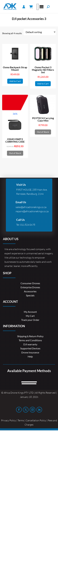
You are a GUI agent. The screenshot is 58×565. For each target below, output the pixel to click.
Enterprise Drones (30, 287)
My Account (30, 311)
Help (30, 356)
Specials (30, 295)
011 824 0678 (27, 224)
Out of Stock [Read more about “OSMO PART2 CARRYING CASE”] (15, 153)
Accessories (30, 291)
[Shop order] (40, 32)
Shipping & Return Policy (30, 336)
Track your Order (30, 319)
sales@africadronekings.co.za (31, 207)
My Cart (30, 315)
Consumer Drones (30, 283)
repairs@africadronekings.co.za (32, 211)
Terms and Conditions (30, 340)
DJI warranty (30, 344)
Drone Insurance (30, 352)
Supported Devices (30, 348)
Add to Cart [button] (15, 81)
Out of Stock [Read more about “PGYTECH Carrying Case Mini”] (43, 132)
